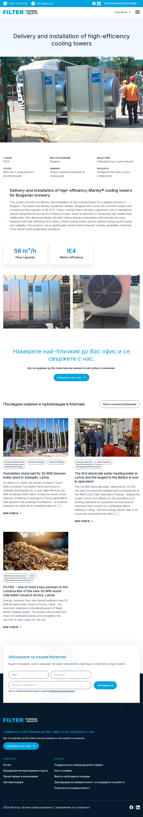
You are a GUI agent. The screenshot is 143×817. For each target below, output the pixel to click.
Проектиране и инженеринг (20, 776)
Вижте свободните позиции (72, 776)
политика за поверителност (61, 691)
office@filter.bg (44, 3)
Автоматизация (13, 782)
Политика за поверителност (72, 788)
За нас (7, 764)
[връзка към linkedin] (99, 3)
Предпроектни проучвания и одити (25, 770)
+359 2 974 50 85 (17, 3)
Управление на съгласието (72, 807)
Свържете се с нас (71, 377)
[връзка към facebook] (94, 3)
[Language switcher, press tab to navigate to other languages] (122, 12)
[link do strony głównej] (20, 12)
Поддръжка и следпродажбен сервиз (78, 764)
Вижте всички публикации (119, 404)
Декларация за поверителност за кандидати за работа (89, 782)
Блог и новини (63, 770)
